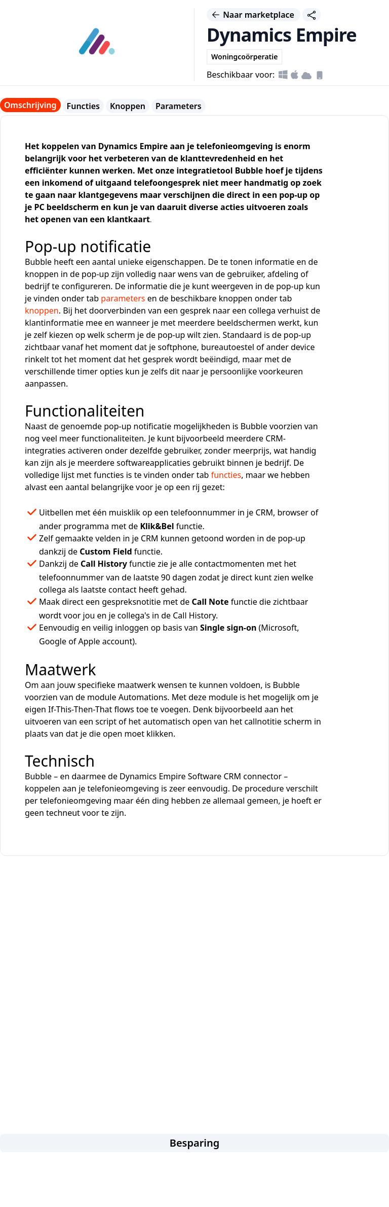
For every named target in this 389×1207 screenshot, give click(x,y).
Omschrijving (30, 105)
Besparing (195, 1143)
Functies (83, 106)
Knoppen (127, 106)
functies (226, 474)
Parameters (178, 106)
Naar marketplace (253, 14)
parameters (123, 298)
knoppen (42, 310)
